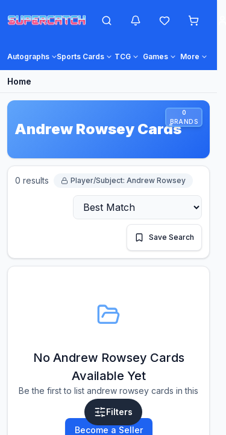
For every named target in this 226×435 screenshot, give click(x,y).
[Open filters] (113, 412)
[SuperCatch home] (46, 20)
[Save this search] (164, 237)
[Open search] (106, 20)
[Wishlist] (164, 20)
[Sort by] (137, 207)
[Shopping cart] (193, 20)
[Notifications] (135, 20)
